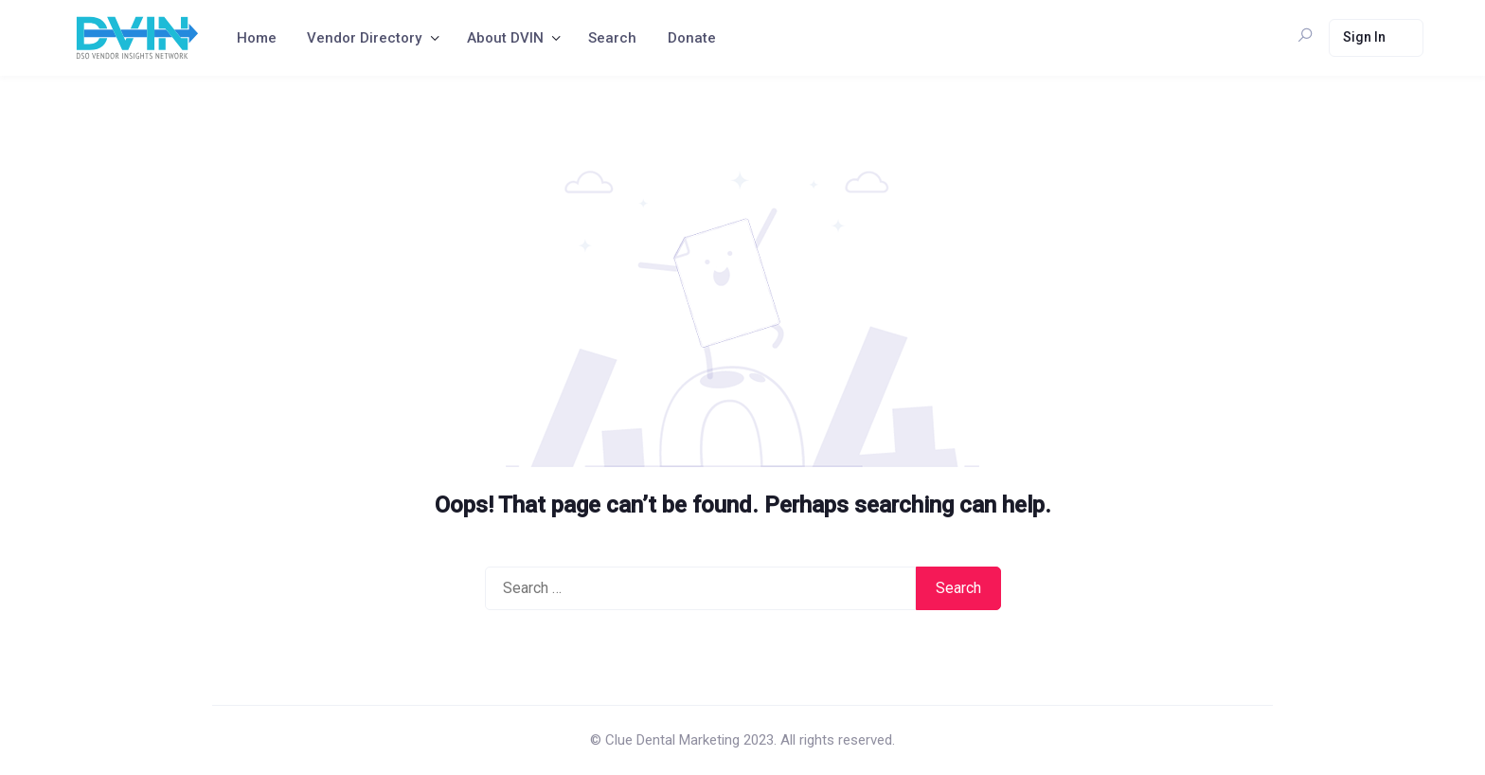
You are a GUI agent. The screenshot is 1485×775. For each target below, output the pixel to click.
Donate (692, 37)
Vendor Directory (364, 37)
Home (257, 37)
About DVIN (505, 37)
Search (612, 37)
